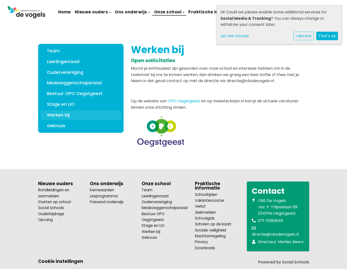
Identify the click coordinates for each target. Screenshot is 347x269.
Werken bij (58, 115)
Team (53, 51)
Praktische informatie (213, 12)
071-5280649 (270, 220)
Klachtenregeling (210, 236)
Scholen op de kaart (213, 224)
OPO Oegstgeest (184, 101)
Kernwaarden (102, 189)
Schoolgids (205, 218)
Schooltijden (206, 194)
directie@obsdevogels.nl (275, 234)
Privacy (201, 241)
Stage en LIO (60, 104)
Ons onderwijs (131, 12)
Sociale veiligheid (210, 230)
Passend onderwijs (107, 201)
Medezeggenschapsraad (74, 83)
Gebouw (56, 126)
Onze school (168, 12)
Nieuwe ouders (92, 12)
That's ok (327, 36)
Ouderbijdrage (51, 213)
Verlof (200, 206)
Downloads (205, 247)
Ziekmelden (205, 212)
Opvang (45, 219)
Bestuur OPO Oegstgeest (75, 93)
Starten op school (54, 201)
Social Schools (51, 207)
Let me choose (235, 36)
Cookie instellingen (60, 261)
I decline (304, 36)
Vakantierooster (209, 200)
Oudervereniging (65, 72)
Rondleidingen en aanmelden (53, 192)
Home (64, 12)
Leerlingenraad (63, 61)
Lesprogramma (104, 196)
